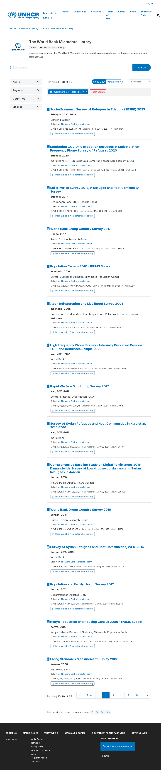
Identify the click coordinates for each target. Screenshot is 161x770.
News (133, 11)
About (121, 11)
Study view (99, 81)
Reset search (98, 92)
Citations (96, 11)
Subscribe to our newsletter (118, 746)
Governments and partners (108, 733)
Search (141, 67)
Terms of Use (109, 15)
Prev (89, 695)
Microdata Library (49, 15)
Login (149, 3)
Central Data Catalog (28, 28)
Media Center (37, 739)
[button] (26, 82)
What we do (51, 733)
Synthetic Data (146, 13)
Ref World (35, 743)
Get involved (139, 733)
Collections (80, 11)
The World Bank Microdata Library (56, 28)
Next (137, 695)
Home (65, 11)
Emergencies (30, 733)
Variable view (114, 81)
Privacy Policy (37, 746)
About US (11, 733)
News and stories (74, 733)
